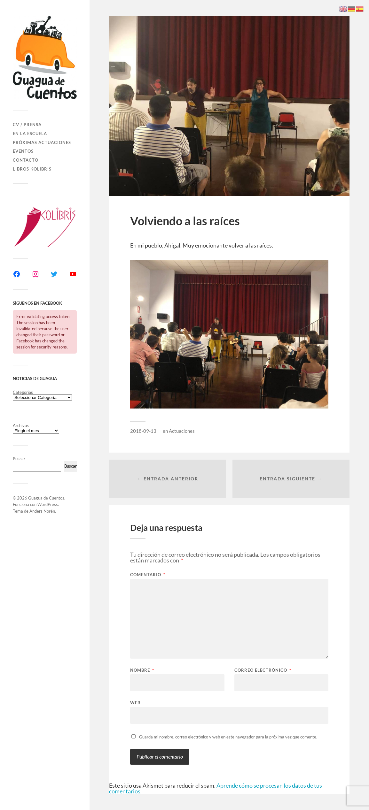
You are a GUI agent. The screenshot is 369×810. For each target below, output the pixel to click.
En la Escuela (30, 133)
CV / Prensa (27, 124)
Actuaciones (182, 431)
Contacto (25, 160)
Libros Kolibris (32, 169)
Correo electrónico (262, 670)
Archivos (21, 426)
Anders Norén (42, 511)
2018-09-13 (143, 431)
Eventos (23, 151)
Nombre (142, 670)
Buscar (19, 458)
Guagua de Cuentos (46, 498)
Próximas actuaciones (42, 142)
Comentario (147, 575)
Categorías (23, 392)
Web (135, 702)
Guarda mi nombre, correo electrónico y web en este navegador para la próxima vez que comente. (228, 736)
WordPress (47, 504)
